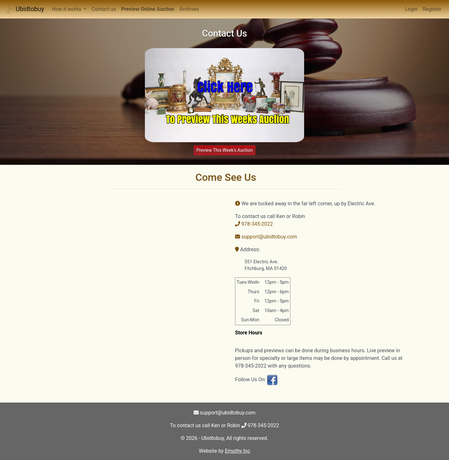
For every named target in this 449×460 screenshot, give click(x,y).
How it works (67, 9)
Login (411, 9)
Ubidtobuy (24, 9)
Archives (189, 9)
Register (432, 9)
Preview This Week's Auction (224, 150)
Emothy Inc (237, 451)
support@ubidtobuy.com (266, 237)
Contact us (103, 9)
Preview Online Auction (147, 9)
